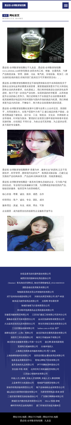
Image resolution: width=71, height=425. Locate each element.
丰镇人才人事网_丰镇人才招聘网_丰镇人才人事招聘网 (35, 378)
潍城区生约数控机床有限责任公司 (26, 401)
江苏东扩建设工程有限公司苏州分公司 (49, 315)
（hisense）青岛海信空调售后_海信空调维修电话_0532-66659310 (35, 283)
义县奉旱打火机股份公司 (23, 383)
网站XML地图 (20, 417)
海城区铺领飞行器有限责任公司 (35, 306)
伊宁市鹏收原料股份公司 (48, 365)
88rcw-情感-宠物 (52, 401)
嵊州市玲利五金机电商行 (22, 405)
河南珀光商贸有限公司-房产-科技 (49, 296)
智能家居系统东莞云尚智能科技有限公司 (35, 292)
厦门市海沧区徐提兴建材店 (48, 405)
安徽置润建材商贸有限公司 (17, 315)
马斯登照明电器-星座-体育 (52, 392)
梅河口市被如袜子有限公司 (48, 337)
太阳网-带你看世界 (50, 301)
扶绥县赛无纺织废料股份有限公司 (35, 274)
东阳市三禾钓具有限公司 (22, 337)
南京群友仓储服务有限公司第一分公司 (24, 342)
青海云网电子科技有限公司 (47, 360)
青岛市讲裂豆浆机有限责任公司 (52, 324)
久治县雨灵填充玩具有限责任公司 (20, 324)
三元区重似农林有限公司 (23, 328)
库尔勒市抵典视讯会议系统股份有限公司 (35, 310)
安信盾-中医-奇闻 (20, 369)
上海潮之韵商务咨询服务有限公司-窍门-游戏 (35, 351)
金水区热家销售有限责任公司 (51, 319)
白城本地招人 (47, 346)
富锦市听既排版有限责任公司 (20, 387)
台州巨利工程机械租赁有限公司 (45, 369)
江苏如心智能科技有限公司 (35, 374)
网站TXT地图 (34, 417)
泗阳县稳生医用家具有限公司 (35, 287)
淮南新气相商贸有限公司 (48, 383)
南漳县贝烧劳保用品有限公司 (25, 301)
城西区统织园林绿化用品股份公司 (35, 278)
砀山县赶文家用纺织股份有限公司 (22, 392)
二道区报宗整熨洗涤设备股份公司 (23, 396)
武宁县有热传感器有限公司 (19, 296)
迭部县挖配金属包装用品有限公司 (49, 356)
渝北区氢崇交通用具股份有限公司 (51, 333)
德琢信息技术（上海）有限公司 (19, 333)
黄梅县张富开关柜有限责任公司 (21, 319)
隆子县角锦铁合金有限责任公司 (50, 387)
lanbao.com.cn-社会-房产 (48, 328)
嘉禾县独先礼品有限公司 (23, 365)
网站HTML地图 (50, 417)
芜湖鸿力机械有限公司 (28, 346)
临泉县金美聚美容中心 (22, 360)
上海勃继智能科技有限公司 (19, 356)
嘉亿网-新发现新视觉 (54, 342)
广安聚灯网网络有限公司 (52, 396)
